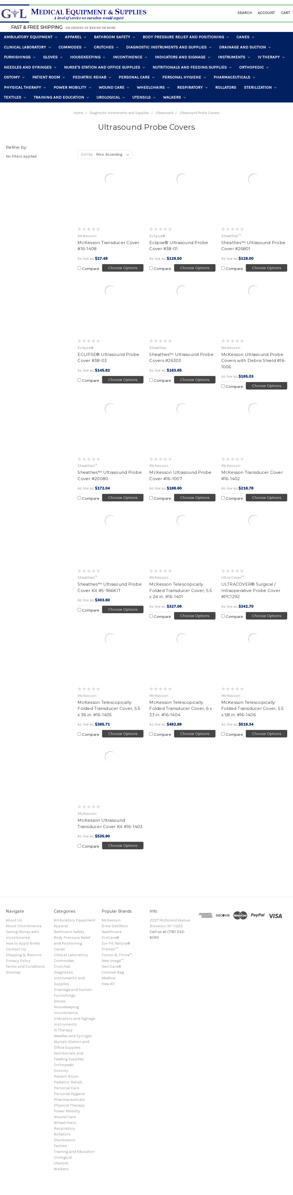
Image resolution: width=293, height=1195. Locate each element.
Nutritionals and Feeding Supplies (192, 67)
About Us (14, 920)
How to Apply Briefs (23, 943)
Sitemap (13, 972)
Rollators (225, 87)
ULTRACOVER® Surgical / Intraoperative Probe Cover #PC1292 (251, 590)
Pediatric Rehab (92, 77)
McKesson (111, 920)
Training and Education (61, 97)
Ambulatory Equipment (30, 36)
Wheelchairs (153, 87)
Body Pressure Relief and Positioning (186, 36)
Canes (245, 36)
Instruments (234, 57)
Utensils (143, 97)
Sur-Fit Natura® (116, 943)
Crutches (106, 47)
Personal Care (137, 77)
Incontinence (130, 57)
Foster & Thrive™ (117, 955)
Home (78, 113)
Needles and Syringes (30, 67)
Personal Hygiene (184, 77)
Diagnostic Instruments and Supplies (168, 47)
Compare (88, 268)
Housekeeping (87, 57)
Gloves (52, 57)
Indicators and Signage (182, 57)
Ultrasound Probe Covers (200, 113)
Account (266, 12)
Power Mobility (72, 87)
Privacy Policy (18, 960)
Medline (108, 978)
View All (108, 984)
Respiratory (192, 87)
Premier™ (110, 949)
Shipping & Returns (24, 955)
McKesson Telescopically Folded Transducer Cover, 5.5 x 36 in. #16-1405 (109, 708)
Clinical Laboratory (27, 47)
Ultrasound (164, 113)
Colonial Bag (113, 972)
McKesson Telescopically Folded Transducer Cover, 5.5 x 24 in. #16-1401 (180, 590)
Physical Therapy (25, 87)
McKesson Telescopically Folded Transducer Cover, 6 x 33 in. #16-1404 (180, 708)
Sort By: (87, 154)
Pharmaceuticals (234, 77)
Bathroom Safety (114, 36)
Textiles (15, 97)
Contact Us (16, 949)
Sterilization (260, 87)
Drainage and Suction (245, 47)
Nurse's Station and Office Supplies (104, 67)
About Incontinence (23, 926)
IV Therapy (271, 57)
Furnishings (19, 57)
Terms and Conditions (25, 966)
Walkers (174, 97)
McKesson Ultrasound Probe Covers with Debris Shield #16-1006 (253, 360)
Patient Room (48, 77)
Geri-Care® (111, 966)
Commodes (72, 47)
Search (245, 12)
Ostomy (14, 77)
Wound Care (114, 87)
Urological (111, 97)
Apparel (75, 36)
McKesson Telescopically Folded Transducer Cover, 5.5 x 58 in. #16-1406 (252, 708)
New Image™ (112, 960)
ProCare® (110, 937)
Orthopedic (253, 67)
